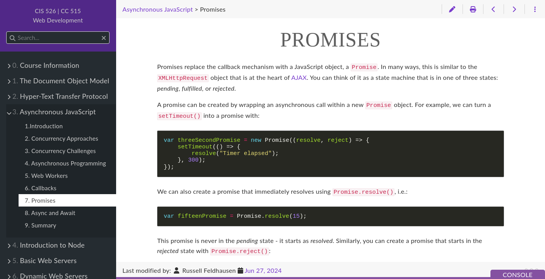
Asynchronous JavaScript (54, 112)
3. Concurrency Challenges (60, 150)
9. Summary (40, 225)
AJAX (299, 76)
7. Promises (40, 200)
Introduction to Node (48, 245)
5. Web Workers (46, 175)
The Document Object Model (60, 81)
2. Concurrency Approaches (61, 138)
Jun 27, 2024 (263, 270)
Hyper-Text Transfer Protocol (60, 96)
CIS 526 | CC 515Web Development (58, 15)
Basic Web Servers (44, 261)
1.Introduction (44, 125)
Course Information (45, 65)
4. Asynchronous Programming (65, 163)
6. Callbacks (41, 187)
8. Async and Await (50, 212)
